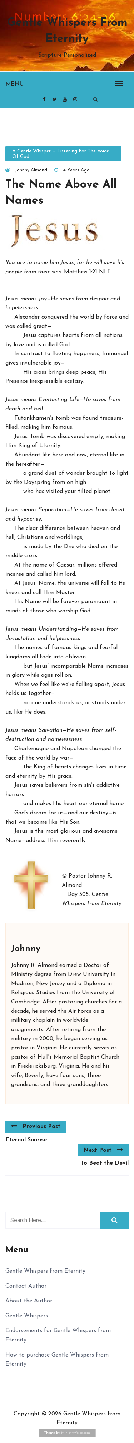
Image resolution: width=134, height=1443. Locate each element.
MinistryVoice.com (75, 1433)
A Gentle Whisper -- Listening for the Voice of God (60, 154)
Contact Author (25, 1286)
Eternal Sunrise (26, 1140)
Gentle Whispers (26, 1316)
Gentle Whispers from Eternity (67, 31)
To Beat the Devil (105, 1163)
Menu (14, 84)
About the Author (28, 1301)
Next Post (103, 1150)
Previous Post (35, 1126)
